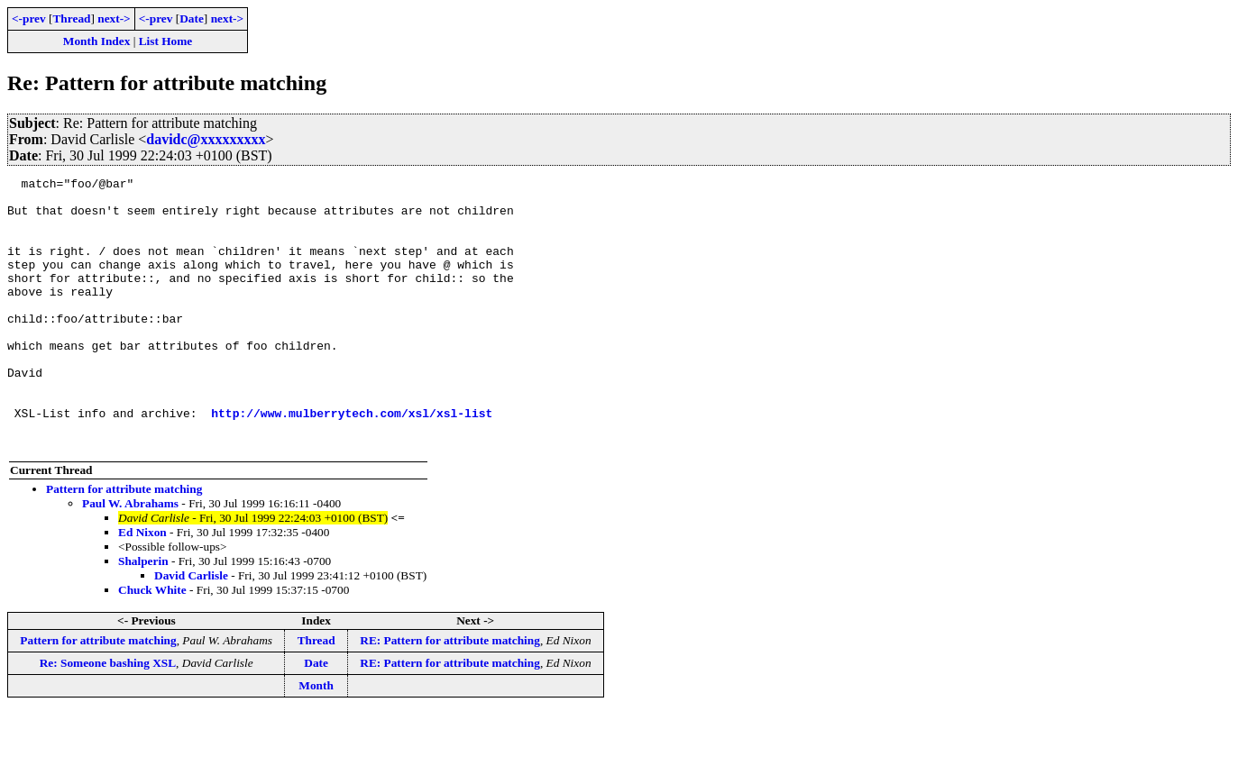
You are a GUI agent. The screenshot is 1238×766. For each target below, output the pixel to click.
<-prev (29, 18)
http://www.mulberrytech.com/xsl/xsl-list (351, 461)
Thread (71, 18)
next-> (113, 18)
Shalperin (143, 615)
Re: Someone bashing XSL (108, 717)
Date (191, 18)
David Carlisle (191, 629)
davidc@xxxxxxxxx (205, 139)
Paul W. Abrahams (130, 557)
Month (316, 739)
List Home (166, 41)
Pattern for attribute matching (124, 543)
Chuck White (152, 644)
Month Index (96, 41)
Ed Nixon (142, 586)
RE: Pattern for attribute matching (450, 694)
